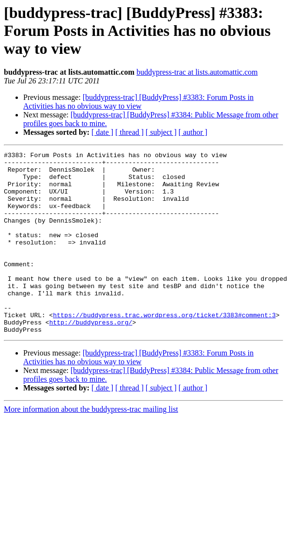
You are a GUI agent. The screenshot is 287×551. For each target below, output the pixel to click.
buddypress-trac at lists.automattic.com (197, 72)
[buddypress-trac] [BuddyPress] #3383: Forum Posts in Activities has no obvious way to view (138, 101)
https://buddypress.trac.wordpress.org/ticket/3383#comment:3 (164, 348)
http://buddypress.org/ (91, 357)
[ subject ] (161, 132)
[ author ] (193, 132)
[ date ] (102, 132)
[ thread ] (129, 132)
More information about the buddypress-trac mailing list (91, 445)
